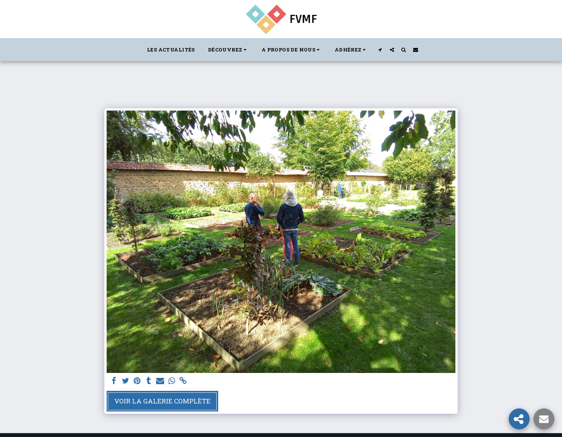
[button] (228, 49)
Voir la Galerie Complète (162, 401)
